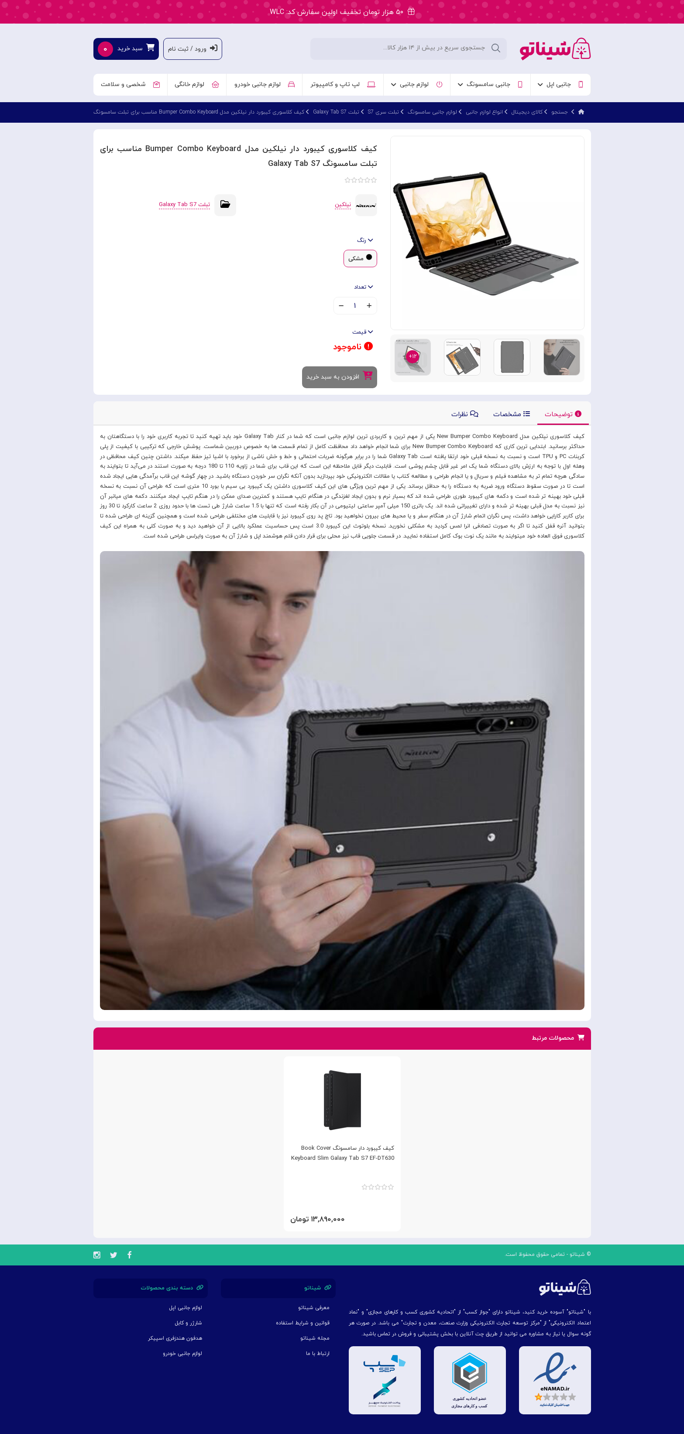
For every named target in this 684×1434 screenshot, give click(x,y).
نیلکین (343, 205)
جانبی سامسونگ (490, 85)
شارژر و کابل (188, 1323)
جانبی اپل (560, 85)
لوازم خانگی (197, 85)
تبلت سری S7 (383, 112)
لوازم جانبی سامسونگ (432, 112)
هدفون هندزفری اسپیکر (175, 1338)
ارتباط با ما (318, 1353)
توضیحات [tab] (563, 414)
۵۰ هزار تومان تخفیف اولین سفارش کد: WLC (342, 12)
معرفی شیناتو (314, 1307)
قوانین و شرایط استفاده (303, 1323)
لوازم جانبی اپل (185, 1307)
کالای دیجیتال (527, 112)
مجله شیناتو (315, 1338)
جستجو (559, 112)
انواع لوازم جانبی (484, 112)
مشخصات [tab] (511, 414)
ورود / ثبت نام (192, 48)
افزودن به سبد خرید (339, 376)
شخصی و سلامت (130, 85)
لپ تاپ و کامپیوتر (342, 85)
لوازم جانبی (417, 85)
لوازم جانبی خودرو (264, 85)
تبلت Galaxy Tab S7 (336, 112)
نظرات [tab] (464, 414)
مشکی (356, 259)
